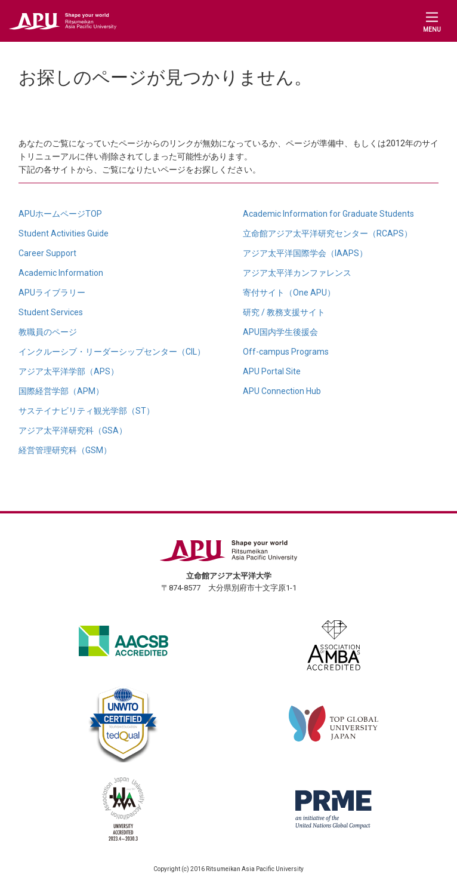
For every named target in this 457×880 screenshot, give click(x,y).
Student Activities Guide (63, 233)
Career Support (47, 253)
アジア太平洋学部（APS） (68, 371)
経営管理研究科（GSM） (65, 450)
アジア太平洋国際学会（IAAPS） (305, 253)
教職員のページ (47, 332)
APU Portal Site (272, 371)
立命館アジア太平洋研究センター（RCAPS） (327, 233)
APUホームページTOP (60, 214)
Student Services (50, 312)
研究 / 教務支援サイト (284, 312)
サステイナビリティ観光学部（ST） (86, 411)
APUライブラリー (51, 292)
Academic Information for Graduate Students (328, 214)
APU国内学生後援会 (280, 332)
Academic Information (60, 273)
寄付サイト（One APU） (289, 292)
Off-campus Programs (286, 351)
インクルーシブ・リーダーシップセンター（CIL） (111, 351)
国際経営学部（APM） (61, 391)
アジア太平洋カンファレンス (297, 273)
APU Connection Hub (282, 391)
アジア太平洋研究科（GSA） (72, 430)
